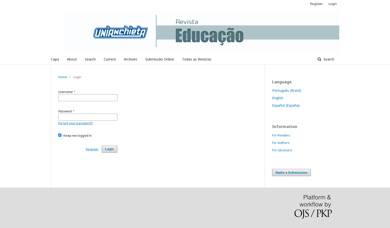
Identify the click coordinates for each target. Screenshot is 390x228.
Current (110, 59)
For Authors (281, 142)
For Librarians (282, 150)
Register (316, 3)
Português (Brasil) (286, 90)
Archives (130, 59)
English (277, 98)
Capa (55, 59)
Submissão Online (159, 59)
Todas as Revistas (196, 59)
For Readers (281, 135)
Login (333, 3)
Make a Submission (291, 172)
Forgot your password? (75, 123)
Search (90, 59)
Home (62, 77)
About (72, 59)
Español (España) (286, 105)
